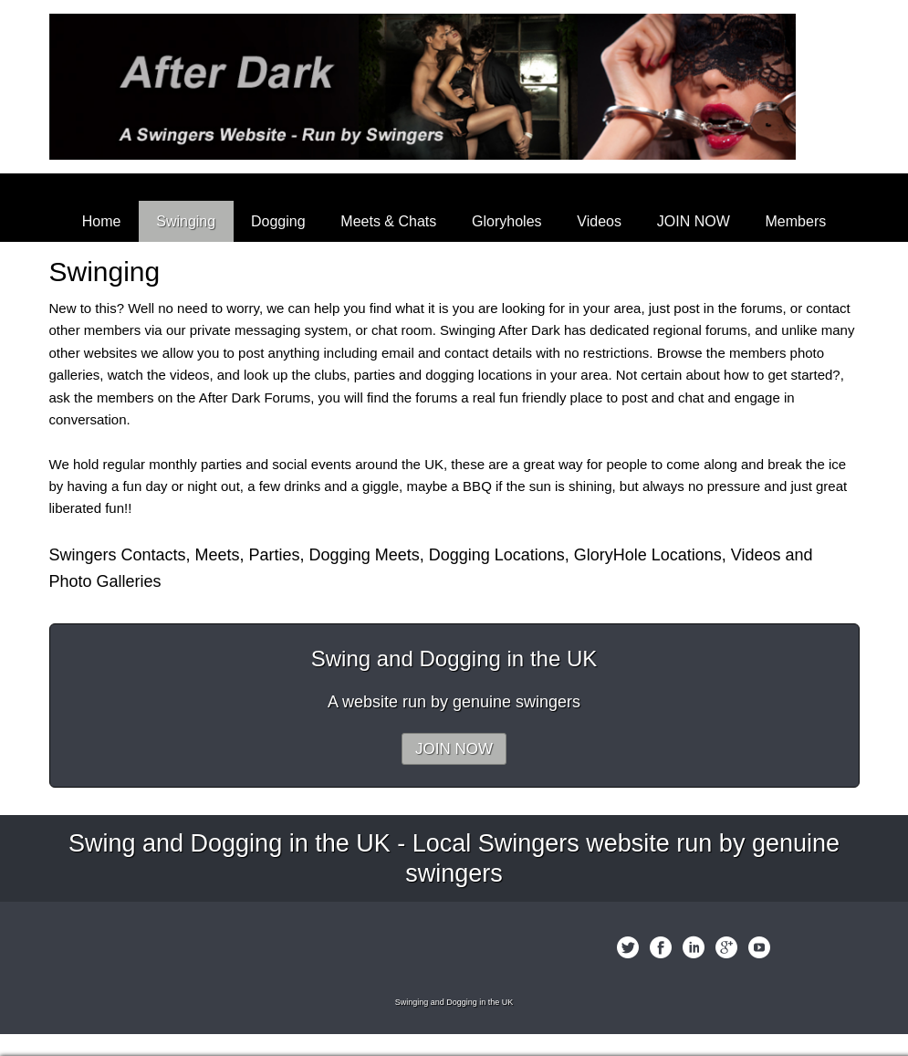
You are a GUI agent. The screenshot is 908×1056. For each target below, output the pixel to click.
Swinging (185, 221)
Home (101, 221)
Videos (599, 221)
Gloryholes (506, 221)
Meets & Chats (388, 221)
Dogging (278, 221)
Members (796, 221)
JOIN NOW (693, 221)
